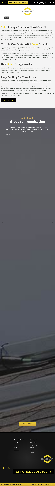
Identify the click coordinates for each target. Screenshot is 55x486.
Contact (32, 452)
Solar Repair (17, 450)
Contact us (4, 93)
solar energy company (7, 69)
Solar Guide (33, 442)
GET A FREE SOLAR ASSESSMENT (18, 2)
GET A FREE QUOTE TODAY (33, 472)
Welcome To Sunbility (19, 439)
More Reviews (27, 424)
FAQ (31, 450)
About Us (16, 442)
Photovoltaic (17, 447)
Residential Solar (18, 445)
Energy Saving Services (35, 445)
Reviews (32, 447)
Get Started (8, 100)
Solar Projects (33, 439)
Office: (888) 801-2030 (42, 2)
